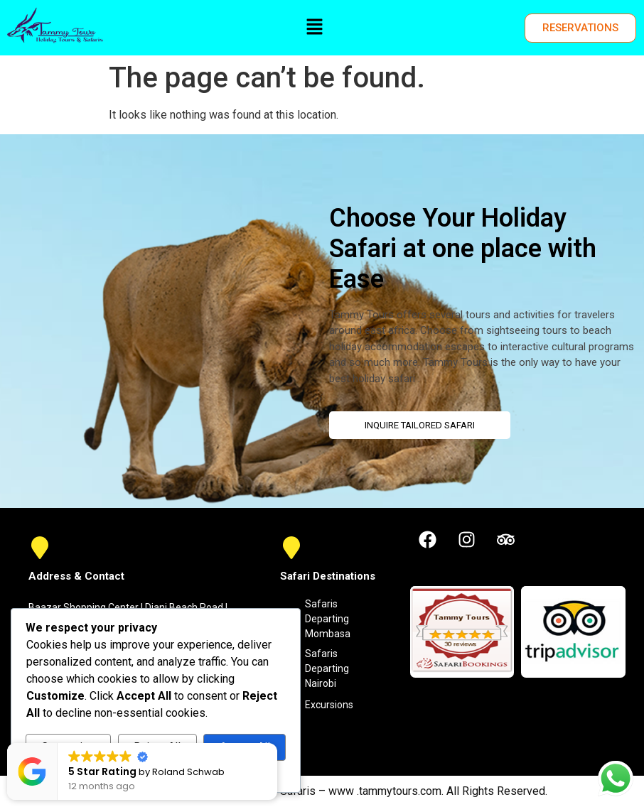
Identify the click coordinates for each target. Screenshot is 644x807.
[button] (314, 27)
